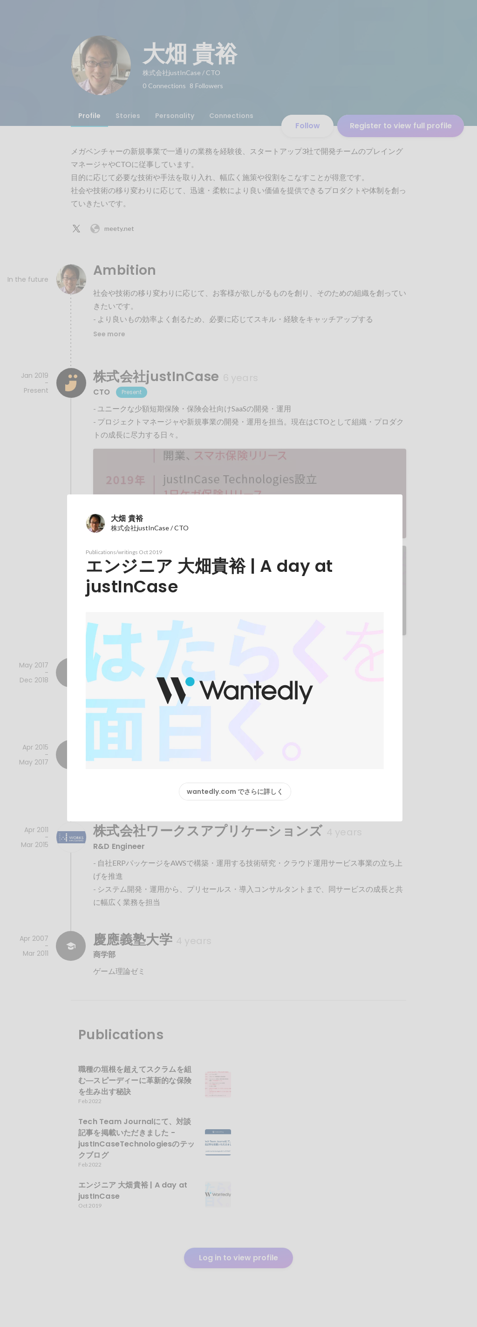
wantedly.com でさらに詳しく (235, 791)
